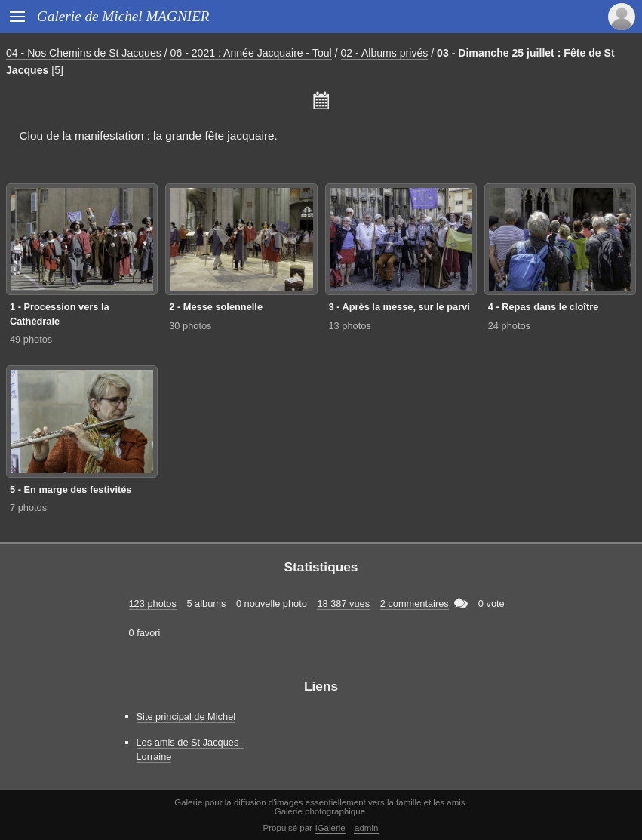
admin (366, 827)
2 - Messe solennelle (216, 306)
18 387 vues (343, 603)
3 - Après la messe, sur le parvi (399, 306)
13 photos (350, 325)
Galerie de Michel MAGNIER (123, 16)
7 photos (28, 507)
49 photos (31, 339)
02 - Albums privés (385, 53)
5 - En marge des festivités (70, 489)
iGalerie (330, 827)
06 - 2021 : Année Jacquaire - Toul (251, 53)
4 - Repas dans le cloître (543, 306)
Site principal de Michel (186, 716)
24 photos (509, 325)
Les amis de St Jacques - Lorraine (191, 749)
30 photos (190, 325)
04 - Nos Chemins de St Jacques (83, 53)
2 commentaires (414, 603)
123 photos (153, 603)
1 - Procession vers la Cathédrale (59, 314)
